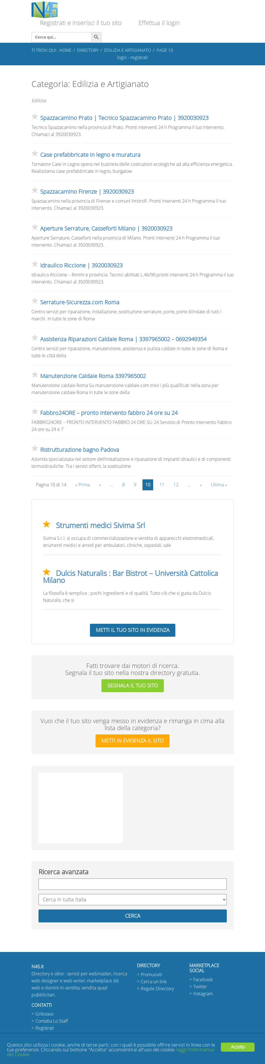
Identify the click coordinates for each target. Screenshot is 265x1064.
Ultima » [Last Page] (219, 485)
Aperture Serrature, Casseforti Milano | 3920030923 (106, 228)
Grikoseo (44, 1014)
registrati (139, 57)
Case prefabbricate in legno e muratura (90, 154)
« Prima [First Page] (82, 485)
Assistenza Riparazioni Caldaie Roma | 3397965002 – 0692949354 (123, 339)
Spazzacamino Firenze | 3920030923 (87, 191)
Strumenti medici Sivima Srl (100, 525)
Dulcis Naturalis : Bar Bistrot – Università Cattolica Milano (130, 577)
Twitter (200, 986)
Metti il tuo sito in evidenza (132, 630)
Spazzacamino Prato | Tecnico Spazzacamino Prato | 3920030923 (124, 118)
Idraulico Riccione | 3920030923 (81, 265)
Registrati (44, 1028)
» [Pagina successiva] (201, 485)
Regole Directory (157, 988)
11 (161, 485)
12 (175, 485)
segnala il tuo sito (132, 686)
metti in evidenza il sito (132, 741)
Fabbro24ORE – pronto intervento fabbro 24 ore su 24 (109, 413)
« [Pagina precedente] (100, 485)
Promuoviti (151, 974)
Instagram (203, 993)
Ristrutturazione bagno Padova (79, 449)
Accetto (237, 1047)
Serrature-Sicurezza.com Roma (79, 302)
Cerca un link (154, 981)
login (122, 57)
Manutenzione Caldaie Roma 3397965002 (93, 376)
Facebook (203, 979)
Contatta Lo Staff (51, 1021)
